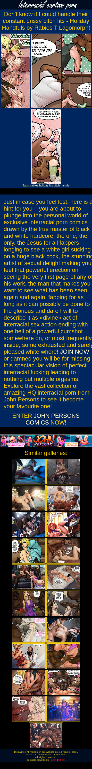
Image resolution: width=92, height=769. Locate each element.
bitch (57, 185)
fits (51, 185)
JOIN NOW (74, 351)
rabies (34, 185)
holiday (43, 185)
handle (65, 185)
